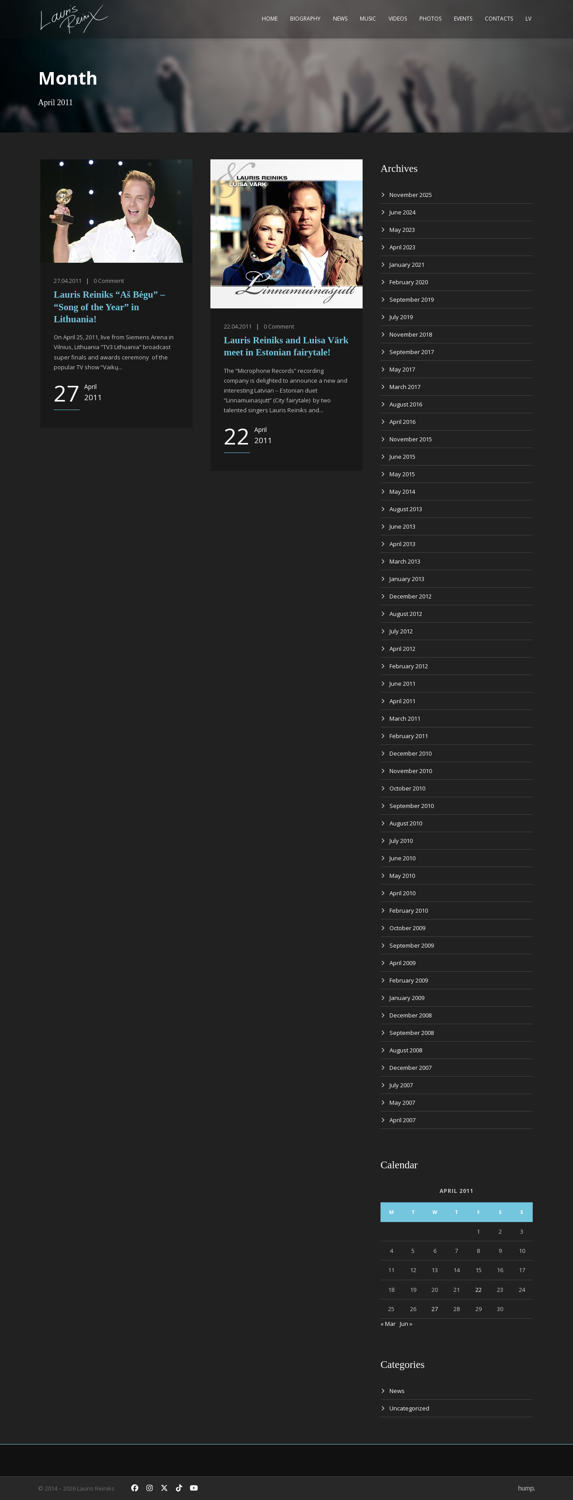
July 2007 (401, 1085)
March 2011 (404, 718)
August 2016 (405, 404)
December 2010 (410, 753)
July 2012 (401, 631)
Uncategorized (409, 1408)
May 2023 (402, 230)
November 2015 (410, 439)
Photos (430, 18)
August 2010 (405, 823)
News (340, 18)
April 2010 (402, 893)
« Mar (388, 1324)
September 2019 (411, 299)
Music (368, 18)
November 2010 (410, 771)
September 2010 (411, 806)
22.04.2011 (238, 326)
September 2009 (411, 945)
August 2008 (405, 1050)
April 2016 (402, 422)
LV (528, 18)
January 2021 (406, 265)
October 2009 (407, 928)
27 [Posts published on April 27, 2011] (435, 1309)
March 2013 (404, 561)
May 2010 (402, 876)
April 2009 (402, 963)
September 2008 (411, 1033)
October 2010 (407, 788)
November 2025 (410, 195)
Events (463, 18)
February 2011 (408, 736)
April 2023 (402, 247)
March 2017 (404, 387)
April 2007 (402, 1120)
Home (270, 18)
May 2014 (402, 491)
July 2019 (401, 317)
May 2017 (402, 369)
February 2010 (408, 910)
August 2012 (405, 614)
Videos (398, 18)
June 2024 (402, 212)
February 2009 (408, 980)
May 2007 (402, 1102)
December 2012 (410, 596)
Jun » (406, 1324)
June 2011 (402, 683)
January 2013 (406, 579)
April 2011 (402, 701)
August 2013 (405, 509)
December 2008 (410, 1015)
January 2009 (406, 998)
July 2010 (401, 841)
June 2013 (402, 526)
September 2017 (411, 352)
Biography (305, 18)
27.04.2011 (67, 281)
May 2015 (402, 474)
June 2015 (402, 457)
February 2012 (408, 666)
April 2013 (402, 544)
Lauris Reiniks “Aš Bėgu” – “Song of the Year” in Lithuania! (109, 307)
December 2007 (410, 1068)
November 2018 (410, 334)
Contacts (499, 18)
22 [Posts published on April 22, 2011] (478, 1290)
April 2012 (402, 649)
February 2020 (408, 282)
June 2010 (402, 858)
